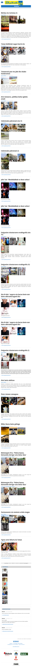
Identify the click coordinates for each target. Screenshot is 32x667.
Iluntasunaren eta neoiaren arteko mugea (15, 512)
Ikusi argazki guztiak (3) (6, 91)
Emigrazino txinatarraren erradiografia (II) (15, 264)
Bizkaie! (3, 611)
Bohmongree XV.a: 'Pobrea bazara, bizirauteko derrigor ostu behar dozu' (13, 454)
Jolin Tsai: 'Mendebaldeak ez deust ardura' (15, 179)
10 (13, 563)
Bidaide (16, 6)
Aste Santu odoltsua (7, 380)
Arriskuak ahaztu (6, 615)
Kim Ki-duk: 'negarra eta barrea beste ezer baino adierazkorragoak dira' (15, 295)
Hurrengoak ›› (26, 563)
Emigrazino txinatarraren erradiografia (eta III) (15, 233)
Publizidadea (28, 638)
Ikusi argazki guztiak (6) (6, 66)
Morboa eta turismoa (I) (9, 13)
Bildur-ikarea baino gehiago (10, 424)
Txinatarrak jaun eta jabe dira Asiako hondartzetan (13, 72)
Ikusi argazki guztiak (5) (6, 145)
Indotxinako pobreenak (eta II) (11, 121)
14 (18, 563)
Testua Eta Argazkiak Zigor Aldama (8, 456)
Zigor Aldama (3, 14)
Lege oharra (24, 638)
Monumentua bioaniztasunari (8, 624)
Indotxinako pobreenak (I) (10, 151)
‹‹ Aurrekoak (6, 563)
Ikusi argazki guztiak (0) (6, 389)
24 (19, 563)
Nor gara (19, 638)
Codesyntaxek (15, 665)
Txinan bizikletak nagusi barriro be (13, 44)
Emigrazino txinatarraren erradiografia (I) (15, 350)
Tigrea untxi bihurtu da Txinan (11, 540)
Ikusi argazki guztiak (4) (6, 39)
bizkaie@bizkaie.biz (16, 646)
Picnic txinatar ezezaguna (9, 394)
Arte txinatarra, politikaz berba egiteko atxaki (14, 98)
